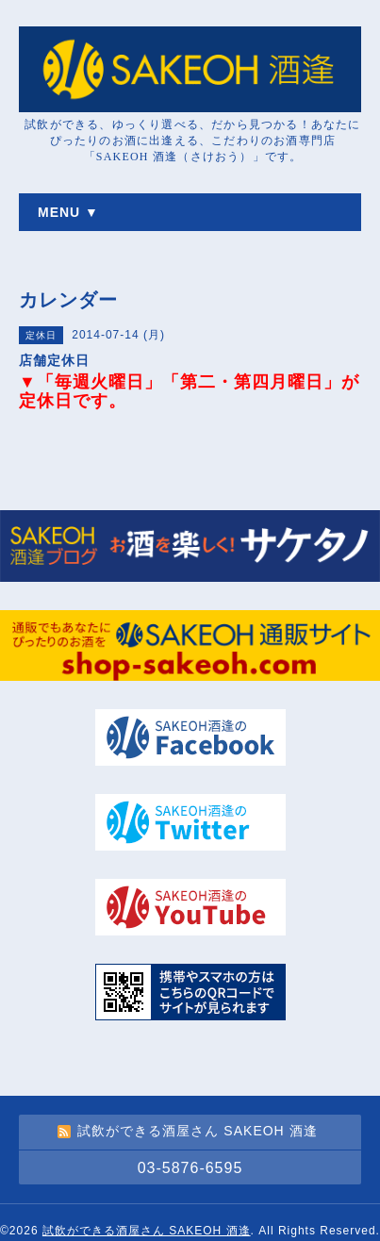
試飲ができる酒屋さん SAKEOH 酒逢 (146, 1230)
